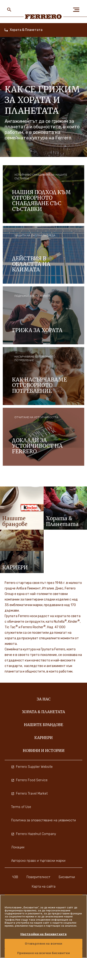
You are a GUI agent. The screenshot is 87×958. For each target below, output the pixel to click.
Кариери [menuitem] (43, 737)
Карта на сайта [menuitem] (43, 887)
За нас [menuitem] (44, 699)
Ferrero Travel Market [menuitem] (29, 794)
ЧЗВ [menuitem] (15, 877)
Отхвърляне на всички (43, 943)
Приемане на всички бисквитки (43, 953)
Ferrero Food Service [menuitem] (29, 780)
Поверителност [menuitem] (38, 877)
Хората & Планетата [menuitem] (43, 711)
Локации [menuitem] (17, 847)
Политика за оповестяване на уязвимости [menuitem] (43, 820)
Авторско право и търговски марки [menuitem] (38, 861)
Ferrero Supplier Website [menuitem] (32, 767)
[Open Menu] (77, 9)
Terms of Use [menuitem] (21, 807)
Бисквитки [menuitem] (67, 877)
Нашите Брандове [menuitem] (43, 724)
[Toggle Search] (9, 9)
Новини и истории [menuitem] (43, 750)
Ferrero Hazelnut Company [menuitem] (33, 834)
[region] (43, 926)
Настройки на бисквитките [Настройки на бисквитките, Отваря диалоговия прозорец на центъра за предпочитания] (43, 934)
